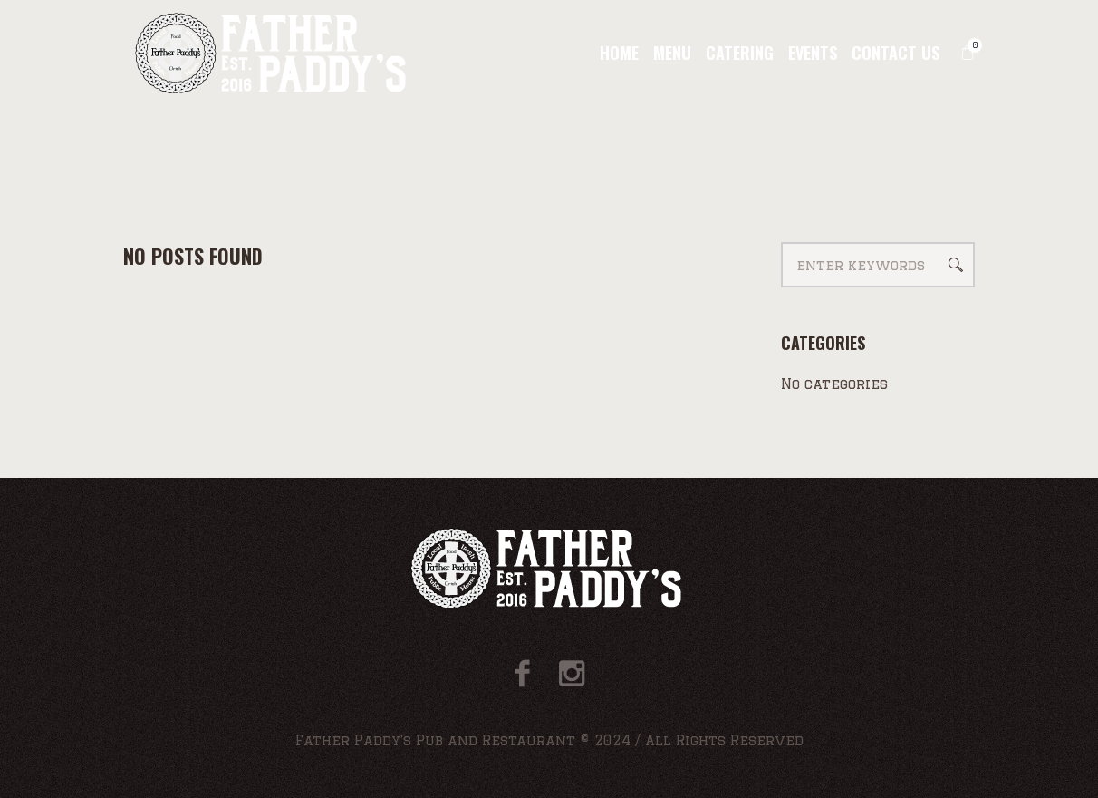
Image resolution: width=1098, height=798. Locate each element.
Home (520, 184)
